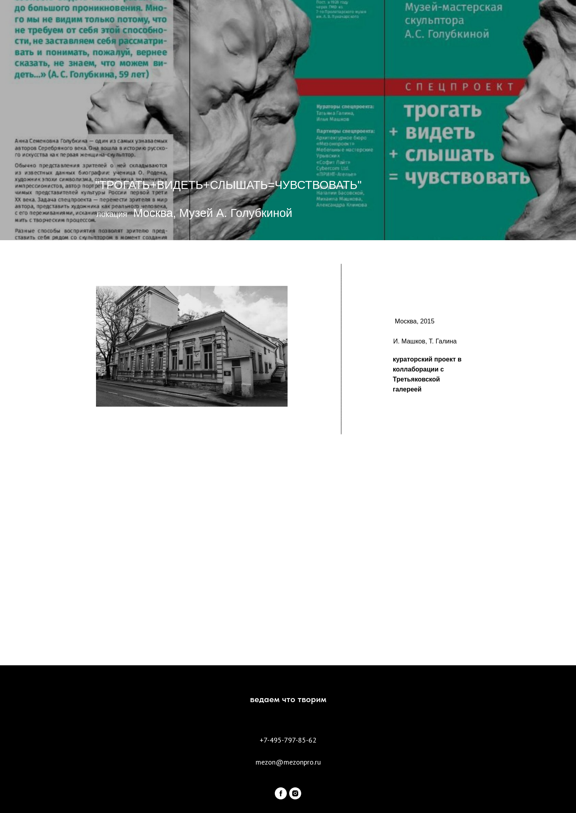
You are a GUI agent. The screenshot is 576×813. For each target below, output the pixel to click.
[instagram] (295, 793)
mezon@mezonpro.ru (288, 762)
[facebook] (281, 793)
